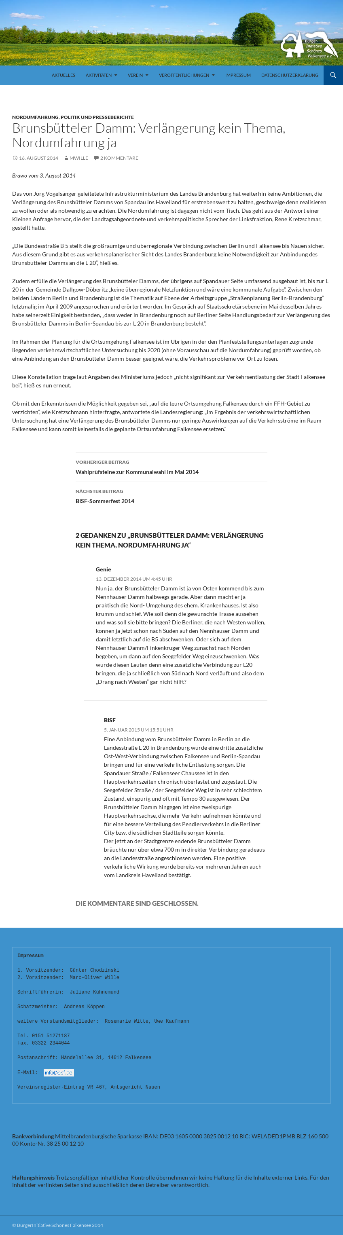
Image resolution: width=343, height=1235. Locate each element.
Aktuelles (63, 75)
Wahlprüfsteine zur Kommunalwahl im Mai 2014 (171, 466)
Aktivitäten (99, 75)
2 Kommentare (119, 158)
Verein (135, 75)
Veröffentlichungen (184, 75)
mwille (79, 158)
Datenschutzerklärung (289, 75)
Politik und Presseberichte (97, 117)
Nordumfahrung (35, 117)
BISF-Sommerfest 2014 (171, 495)
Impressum (238, 75)
